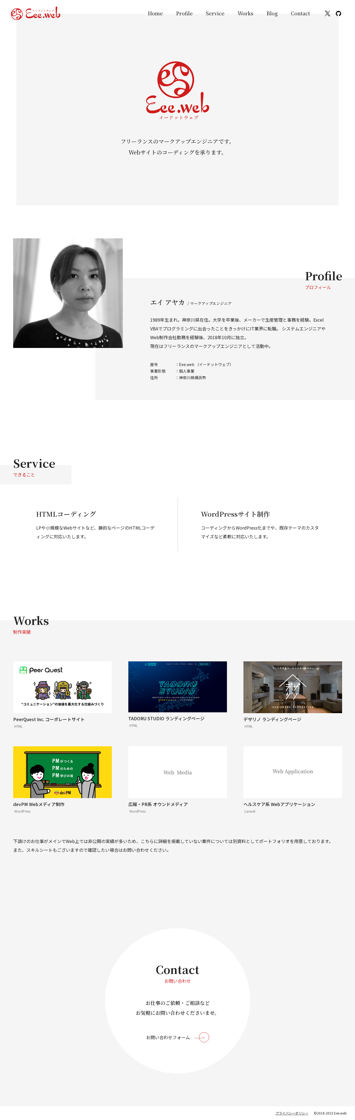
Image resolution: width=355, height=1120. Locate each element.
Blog (272, 13)
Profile (184, 13)
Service (215, 13)
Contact (300, 13)
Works (245, 13)
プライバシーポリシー (292, 1113)
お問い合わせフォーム (168, 1037)
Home (155, 13)
